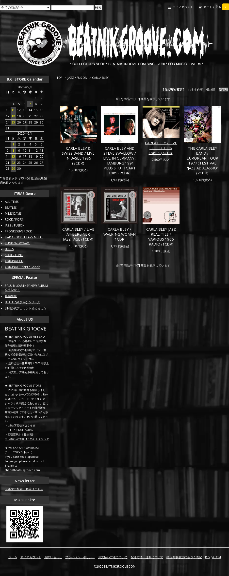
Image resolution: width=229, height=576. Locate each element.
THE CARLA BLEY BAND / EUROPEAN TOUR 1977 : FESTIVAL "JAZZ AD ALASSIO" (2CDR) (202, 160)
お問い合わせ (53, 557)
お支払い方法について (113, 557)
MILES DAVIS (13, 213)
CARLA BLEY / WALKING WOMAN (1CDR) (119, 234)
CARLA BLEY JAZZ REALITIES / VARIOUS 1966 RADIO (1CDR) (161, 237)
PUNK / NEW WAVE (17, 243)
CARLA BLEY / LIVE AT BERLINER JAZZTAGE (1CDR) (78, 234)
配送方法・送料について (147, 557)
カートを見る (216, 7)
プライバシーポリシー (80, 557)
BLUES (9, 249)
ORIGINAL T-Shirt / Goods (22, 267)
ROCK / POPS (14, 219)
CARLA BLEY (100, 78)
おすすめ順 (195, 89)
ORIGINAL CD (14, 261)
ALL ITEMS (11, 202)
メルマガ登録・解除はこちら (24, 489)
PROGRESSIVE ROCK (18, 231)
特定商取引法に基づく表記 (184, 557)
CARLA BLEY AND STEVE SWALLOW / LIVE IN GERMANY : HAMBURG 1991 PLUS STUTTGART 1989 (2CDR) (119, 160)
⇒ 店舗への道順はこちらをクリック (27, 439)
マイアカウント (183, 7)
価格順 (210, 89)
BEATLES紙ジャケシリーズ (22, 302)
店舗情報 (11, 296)
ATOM (216, 557)
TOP (60, 78)
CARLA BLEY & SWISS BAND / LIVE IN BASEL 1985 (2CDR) (78, 155)
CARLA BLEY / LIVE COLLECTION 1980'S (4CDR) (161, 147)
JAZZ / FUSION (77, 78)
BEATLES (10, 208)
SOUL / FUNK (14, 255)
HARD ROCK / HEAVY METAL (24, 237)
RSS (207, 557)
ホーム (12, 557)
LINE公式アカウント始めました (25, 308)
